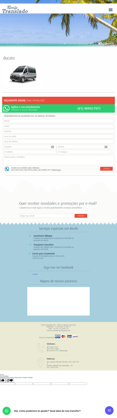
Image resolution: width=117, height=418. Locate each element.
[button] (7, 411)
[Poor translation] (9, 380)
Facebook (35, 274)
